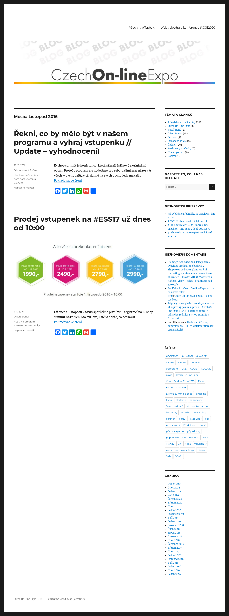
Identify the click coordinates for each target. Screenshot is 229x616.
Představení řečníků (194, 425)
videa (188, 443)
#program (29, 321)
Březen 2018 (175, 536)
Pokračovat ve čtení (68, 180)
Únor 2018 (174, 540)
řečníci (29, 175)
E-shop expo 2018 (176, 387)
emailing (201, 393)
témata (31, 178)
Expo (169, 400)
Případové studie (177, 141)
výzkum (18, 182)
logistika (186, 412)
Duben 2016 (174, 566)
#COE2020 (172, 356)
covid (169, 374)
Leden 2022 (174, 491)
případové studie (176, 437)
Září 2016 (173, 562)
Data (201, 381)
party (182, 418)
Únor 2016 (174, 570)
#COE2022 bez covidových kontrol (187, 221)
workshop (171, 450)
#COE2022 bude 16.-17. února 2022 (188, 225)
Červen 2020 (175, 498)
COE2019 (206, 368)
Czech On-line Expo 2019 (180, 381)
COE (183, 368)
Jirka (170, 295)
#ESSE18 (195, 362)
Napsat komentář (24, 187)
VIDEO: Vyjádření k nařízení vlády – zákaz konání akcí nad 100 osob (190, 281)
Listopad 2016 (176, 559)
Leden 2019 (174, 521)
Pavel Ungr (195, 418)
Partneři (172, 137)
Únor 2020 (174, 506)
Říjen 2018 (174, 529)
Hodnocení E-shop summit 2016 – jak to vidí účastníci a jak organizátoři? (190, 326)
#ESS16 (170, 362)
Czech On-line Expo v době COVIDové (189, 228)
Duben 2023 (174, 483)
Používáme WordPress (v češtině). (66, 599)
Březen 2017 (175, 547)
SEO (205, 437)
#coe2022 (202, 356)
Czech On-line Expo (179, 126)
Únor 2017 (174, 551)
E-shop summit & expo (179, 393)
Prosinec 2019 (176, 513)
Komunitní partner (198, 406)
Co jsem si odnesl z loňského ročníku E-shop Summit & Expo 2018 (188, 314)
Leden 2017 (174, 555)
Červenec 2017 (176, 544)
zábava (202, 450)
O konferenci (21, 170)
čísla (168, 456)
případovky (193, 431)
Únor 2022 (174, 487)
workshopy (187, 450)
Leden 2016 (174, 574)
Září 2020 (173, 495)
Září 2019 (173, 517)
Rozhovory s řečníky (179, 148)
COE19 (194, 368)
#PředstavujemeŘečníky (182, 122)
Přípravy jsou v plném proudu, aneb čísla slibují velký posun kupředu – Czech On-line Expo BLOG (191, 307)
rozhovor (194, 437)
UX (179, 443)
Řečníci (34, 170)
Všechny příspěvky (142, 27)
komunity (171, 412)
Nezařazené (174, 129)
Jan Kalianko (175, 288)
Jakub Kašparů (174, 406)
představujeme (175, 431)
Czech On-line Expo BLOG (28, 599)
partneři (170, 418)
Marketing (200, 412)
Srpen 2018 (174, 532)
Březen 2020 (175, 502)
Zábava (172, 156)
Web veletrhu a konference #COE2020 (187, 27)
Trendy (170, 443)
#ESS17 (18, 321)
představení (173, 425)
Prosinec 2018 (176, 525)
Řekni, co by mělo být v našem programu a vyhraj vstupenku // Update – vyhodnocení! (72, 142)
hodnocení (195, 400)
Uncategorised (176, 152)
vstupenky (34, 325)
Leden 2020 (174, 510)
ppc (207, 418)
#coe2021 (187, 356)
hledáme (19, 175)
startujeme (20, 325)
